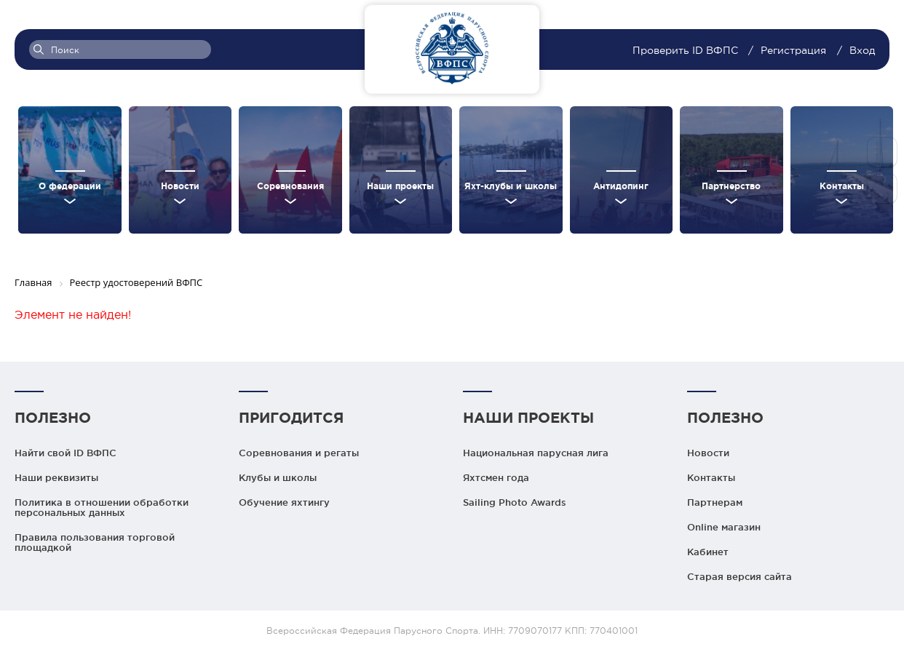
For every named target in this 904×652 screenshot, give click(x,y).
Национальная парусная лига (535, 453)
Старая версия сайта (739, 576)
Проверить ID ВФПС (687, 50)
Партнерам (714, 502)
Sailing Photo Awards (514, 502)
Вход (862, 50)
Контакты (711, 477)
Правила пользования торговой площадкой (95, 542)
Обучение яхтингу (284, 502)
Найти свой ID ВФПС (65, 453)
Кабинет (708, 551)
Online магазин (724, 527)
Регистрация (793, 50)
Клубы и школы (278, 477)
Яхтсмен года (496, 477)
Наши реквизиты (56, 477)
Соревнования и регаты (299, 453)
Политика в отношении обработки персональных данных (102, 507)
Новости (708, 453)
